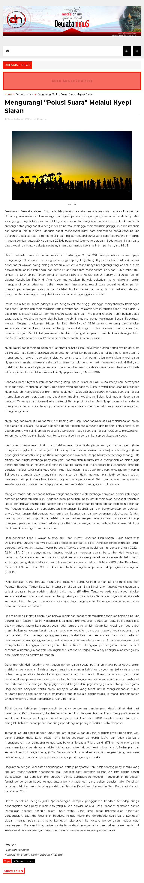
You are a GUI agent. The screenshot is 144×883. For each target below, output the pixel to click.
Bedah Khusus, (37, 119)
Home (8, 94)
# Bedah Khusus (23, 861)
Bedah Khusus (24, 94)
